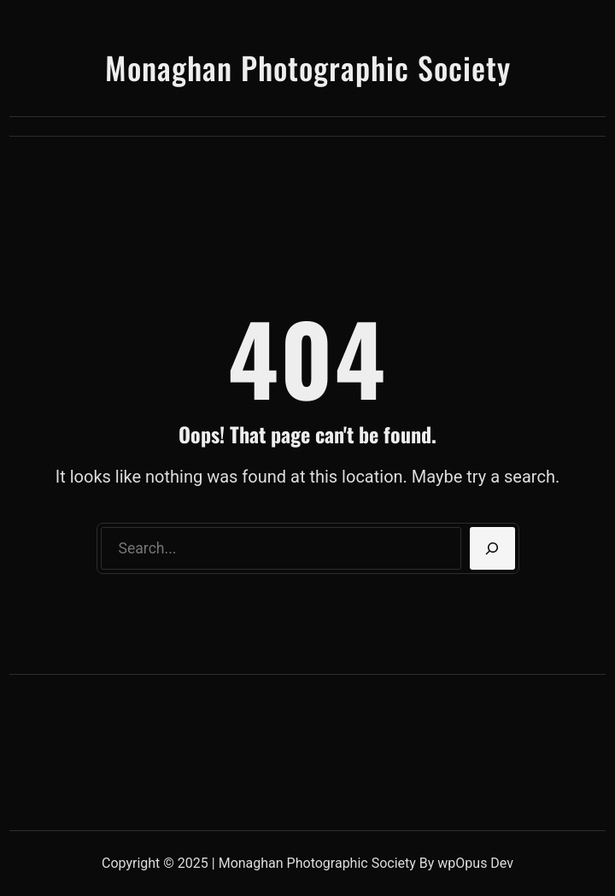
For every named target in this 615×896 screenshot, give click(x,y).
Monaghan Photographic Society (308, 67)
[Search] (492, 548)
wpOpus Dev (475, 863)
